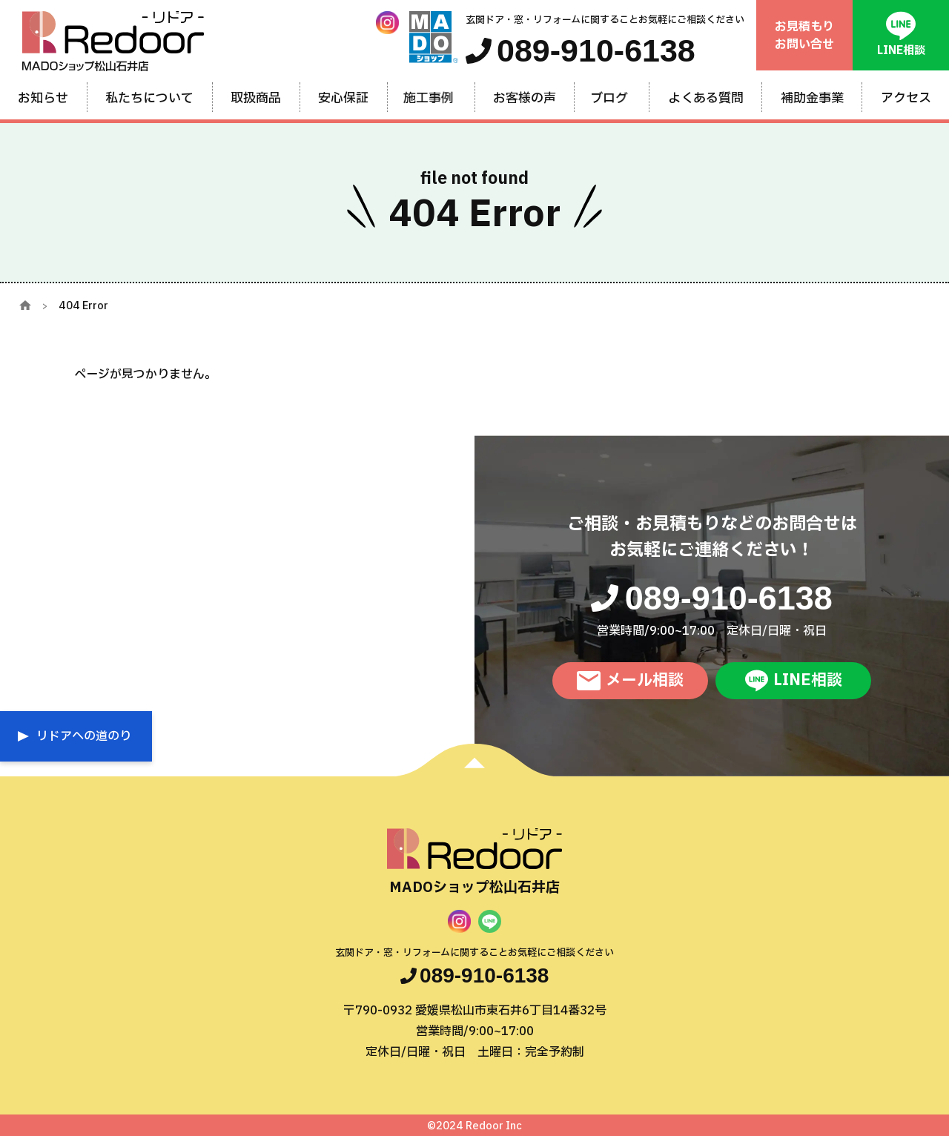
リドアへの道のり (83, 736)
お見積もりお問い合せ (804, 35)
